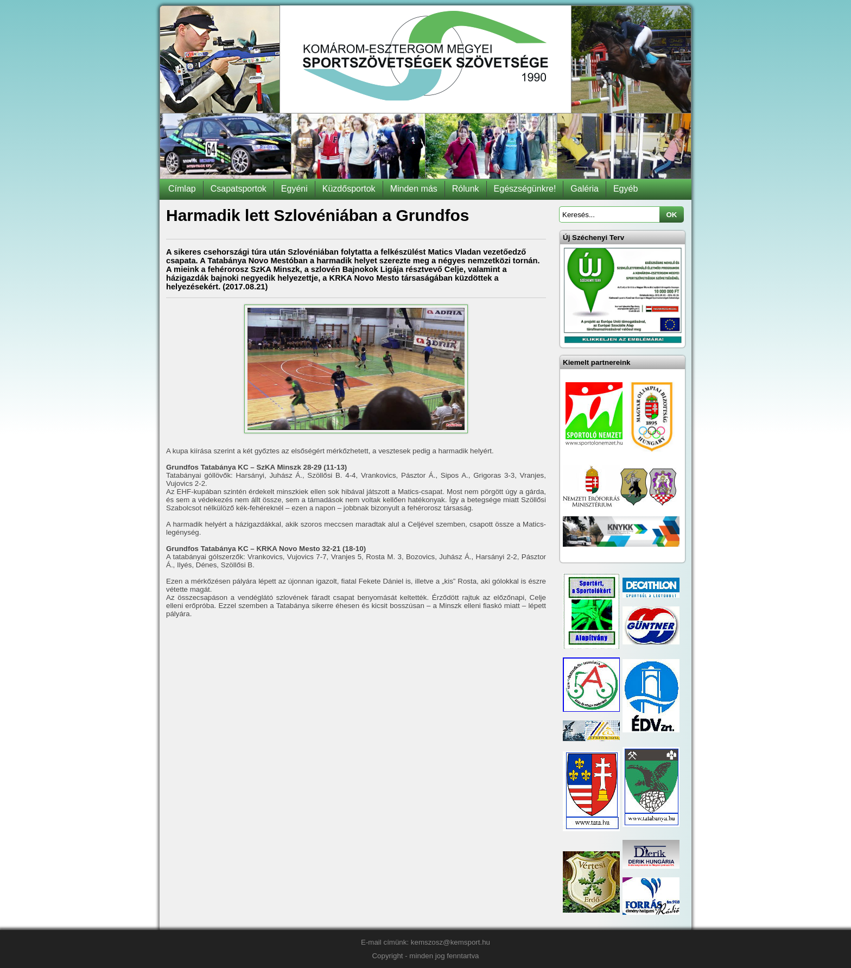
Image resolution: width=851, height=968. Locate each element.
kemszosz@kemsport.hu (450, 942)
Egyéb (625, 188)
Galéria (584, 188)
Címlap (182, 188)
